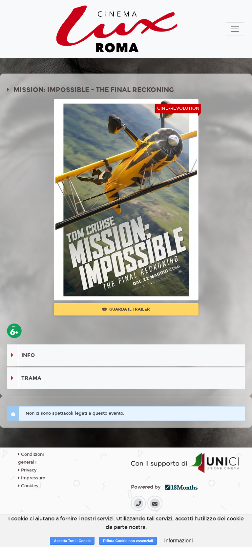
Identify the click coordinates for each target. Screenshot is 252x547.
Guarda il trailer (126, 309)
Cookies (28, 486)
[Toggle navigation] (235, 28)
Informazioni (178, 540)
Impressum (31, 478)
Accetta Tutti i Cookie (72, 541)
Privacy (27, 470)
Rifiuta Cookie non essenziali (128, 541)
